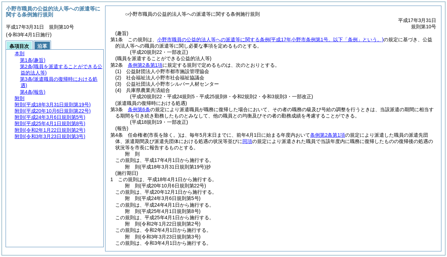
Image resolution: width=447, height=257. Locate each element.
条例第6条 (139, 109)
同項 (247, 141)
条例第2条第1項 (145, 65)
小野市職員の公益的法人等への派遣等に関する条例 (270, 39)
